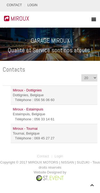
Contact (14, 5)
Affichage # (81, 74)
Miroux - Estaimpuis (28, 109)
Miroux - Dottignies (27, 90)
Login (32, 5)
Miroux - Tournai (25, 129)
